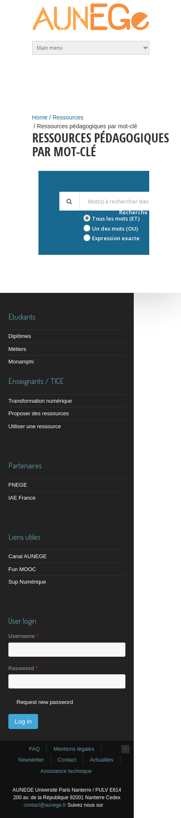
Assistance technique (66, 771)
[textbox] (125, 201)
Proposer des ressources (38, 413)
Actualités (101, 760)
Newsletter (31, 760)
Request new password (45, 702)
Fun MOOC (22, 569)
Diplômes (19, 336)
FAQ (34, 749)
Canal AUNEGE (27, 556)
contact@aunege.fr (45, 805)
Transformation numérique (40, 401)
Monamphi (21, 361)
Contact (67, 760)
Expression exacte (116, 238)
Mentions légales (74, 749)
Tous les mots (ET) (116, 218)
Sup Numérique (27, 582)
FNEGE (17, 485)
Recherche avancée (145, 212)
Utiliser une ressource (34, 426)
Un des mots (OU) (115, 228)
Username (23, 636)
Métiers (17, 349)
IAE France (22, 498)
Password (23, 668)
